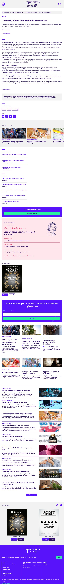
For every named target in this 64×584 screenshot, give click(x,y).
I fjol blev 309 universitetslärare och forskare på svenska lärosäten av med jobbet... (52, 377)
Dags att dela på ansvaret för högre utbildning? (20, 233)
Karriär (4, 109)
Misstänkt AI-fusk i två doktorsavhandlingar (13, 178)
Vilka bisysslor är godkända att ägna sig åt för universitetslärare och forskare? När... (31, 377)
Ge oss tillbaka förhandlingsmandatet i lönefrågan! (12, 168)
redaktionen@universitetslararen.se (26, 255)
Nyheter (4, 16)
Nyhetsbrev (6, 567)
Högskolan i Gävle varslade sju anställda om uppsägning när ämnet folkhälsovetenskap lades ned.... (31, 347)
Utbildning (15, 109)
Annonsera (6, 565)
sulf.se (44, 562)
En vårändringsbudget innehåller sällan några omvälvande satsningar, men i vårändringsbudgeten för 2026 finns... (10, 349)
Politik (9, 109)
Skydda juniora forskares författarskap (14, 402)
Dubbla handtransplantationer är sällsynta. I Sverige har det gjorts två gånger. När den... (11, 376)
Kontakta (5, 562)
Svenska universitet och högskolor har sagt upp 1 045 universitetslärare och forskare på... (51, 348)
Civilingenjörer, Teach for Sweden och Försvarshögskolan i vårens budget (12, 142)
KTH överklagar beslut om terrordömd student (14, 154)
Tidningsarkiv (6, 569)
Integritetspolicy (8, 573)
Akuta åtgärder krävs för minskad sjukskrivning (16, 246)
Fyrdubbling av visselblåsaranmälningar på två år (17, 460)
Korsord (5, 571)
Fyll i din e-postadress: (8, 310)
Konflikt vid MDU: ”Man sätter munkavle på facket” (13, 161)
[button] (3, 116)
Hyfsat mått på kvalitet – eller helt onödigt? (15, 425)
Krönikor (29, 139)
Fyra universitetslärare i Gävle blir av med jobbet (14, 184)
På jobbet (24, 369)
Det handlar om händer (10, 372)
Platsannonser (32, 557)
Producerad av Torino (6, 583)
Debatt (54, 139)
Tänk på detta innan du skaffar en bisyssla (30, 372)
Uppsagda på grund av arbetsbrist (11, 201)
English (5, 575)
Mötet (3, 369)
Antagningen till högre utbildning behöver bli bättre (17, 252)
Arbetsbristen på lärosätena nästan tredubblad (14, 195)
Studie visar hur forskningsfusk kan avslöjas (16, 471)
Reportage (45, 369)
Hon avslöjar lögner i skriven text (12, 436)
